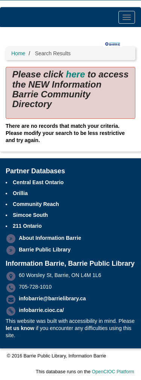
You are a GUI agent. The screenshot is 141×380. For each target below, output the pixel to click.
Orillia (20, 193)
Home (18, 53)
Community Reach (36, 204)
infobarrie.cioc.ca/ (41, 310)
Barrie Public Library (45, 250)
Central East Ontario (38, 182)
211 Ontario (27, 226)
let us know (20, 328)
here (75, 74)
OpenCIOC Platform (113, 371)
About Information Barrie (50, 238)
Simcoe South (30, 215)
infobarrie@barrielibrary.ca (52, 298)
